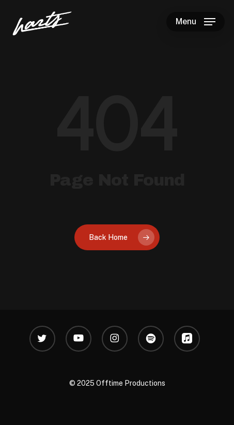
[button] (195, 22)
